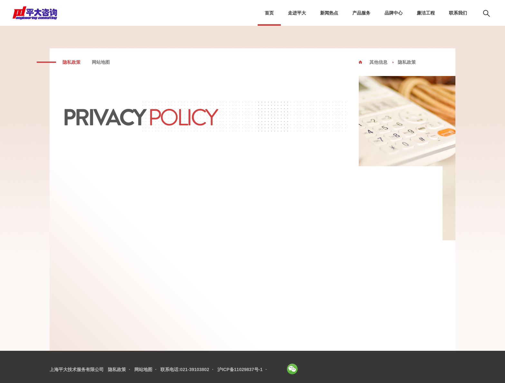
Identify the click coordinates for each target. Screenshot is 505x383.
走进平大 (297, 12)
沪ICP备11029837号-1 (239, 369)
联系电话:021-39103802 (184, 369)
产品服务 (361, 12)
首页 (269, 12)
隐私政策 (71, 62)
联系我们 (458, 12)
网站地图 (101, 62)
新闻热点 (329, 12)
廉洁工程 (426, 12)
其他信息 (378, 62)
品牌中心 (394, 12)
